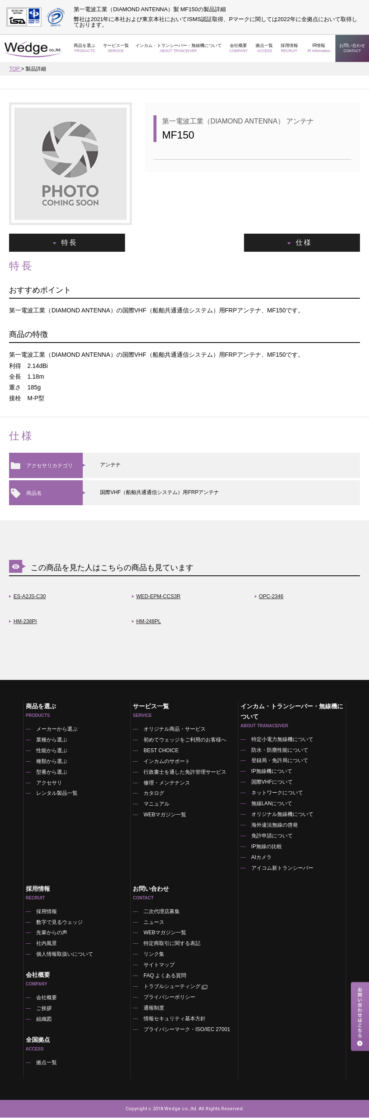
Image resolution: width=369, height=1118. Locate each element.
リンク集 (154, 955)
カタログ (154, 794)
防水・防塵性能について (279, 750)
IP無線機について (271, 772)
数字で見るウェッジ (60, 923)
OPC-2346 (271, 596)
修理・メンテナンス (167, 783)
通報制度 (154, 1009)
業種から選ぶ (52, 740)
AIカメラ (261, 858)
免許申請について (272, 837)
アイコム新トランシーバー (282, 869)
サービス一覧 (116, 48)
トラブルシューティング (176, 987)
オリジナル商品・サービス (175, 729)
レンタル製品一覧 (57, 794)
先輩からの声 (52, 934)
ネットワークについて (277, 794)
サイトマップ (159, 966)
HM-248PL (148, 621)
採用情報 (289, 48)
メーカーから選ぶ (57, 729)
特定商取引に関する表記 (172, 945)
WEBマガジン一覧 (165, 815)
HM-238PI (25, 621)
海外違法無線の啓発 (274, 826)
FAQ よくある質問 (165, 977)
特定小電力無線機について (282, 740)
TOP (15, 69)
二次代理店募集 (162, 912)
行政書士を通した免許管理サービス (185, 772)
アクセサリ (50, 783)
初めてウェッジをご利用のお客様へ (185, 740)
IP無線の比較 (266, 847)
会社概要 (238, 48)
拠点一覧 (264, 48)
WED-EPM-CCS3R (158, 596)
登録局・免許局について (279, 761)
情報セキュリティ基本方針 (175, 1020)
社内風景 (47, 945)
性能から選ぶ (52, 751)
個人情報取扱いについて (65, 955)
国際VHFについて (272, 783)
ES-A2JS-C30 (29, 596)
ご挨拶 (44, 1010)
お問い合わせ (352, 48)
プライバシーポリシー (169, 998)
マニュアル (156, 805)
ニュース (154, 923)
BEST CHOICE (161, 751)
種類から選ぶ (52, 762)
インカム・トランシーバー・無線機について (178, 48)
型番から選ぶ (52, 772)
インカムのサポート (167, 762)
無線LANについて (271, 804)
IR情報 (318, 48)
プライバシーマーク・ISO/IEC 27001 (187, 1031)
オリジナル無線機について (282, 815)
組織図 (44, 1020)
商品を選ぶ (84, 48)
